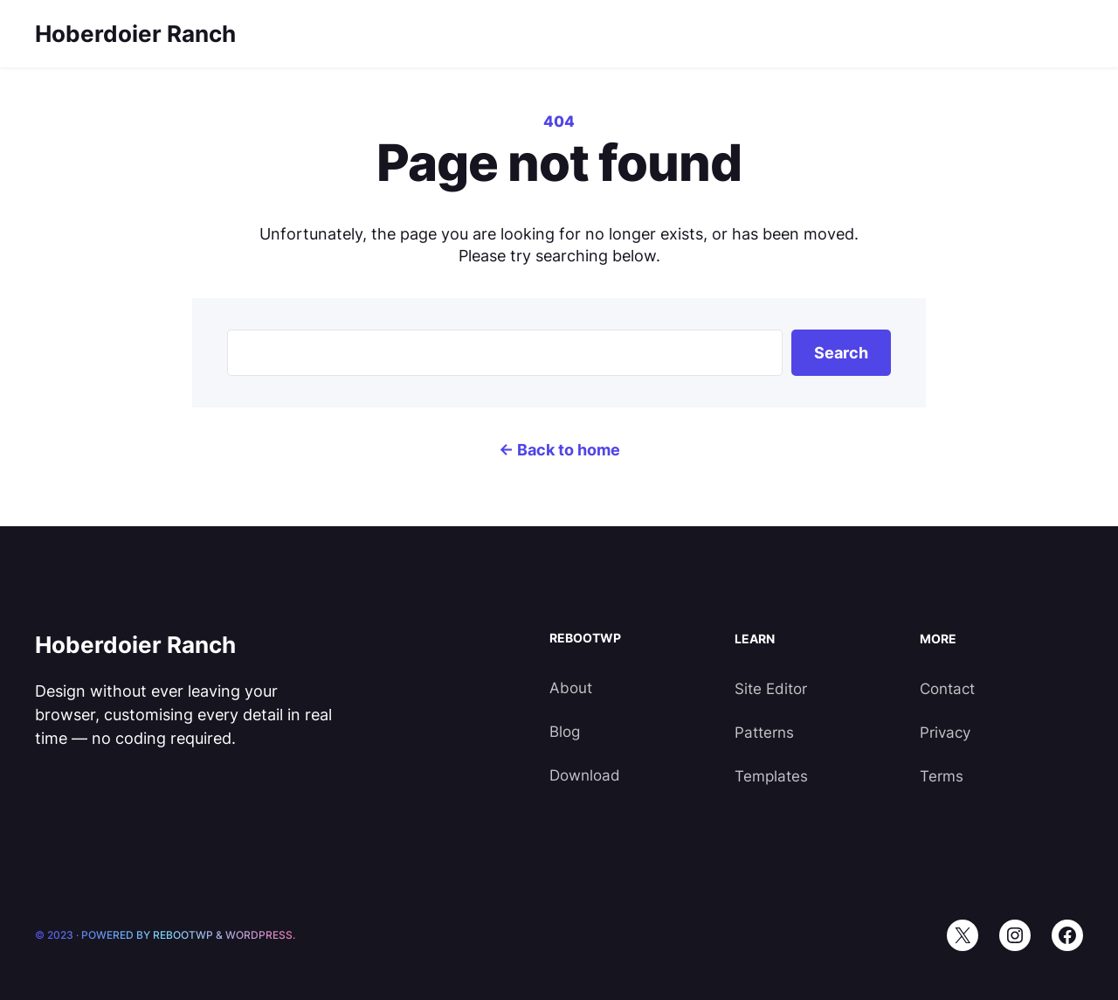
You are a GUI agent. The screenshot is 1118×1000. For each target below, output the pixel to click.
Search (841, 353)
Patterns (764, 732)
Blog (564, 731)
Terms (941, 776)
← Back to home (559, 450)
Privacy (945, 732)
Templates (771, 776)
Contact (947, 689)
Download (584, 775)
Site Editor (771, 689)
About (570, 688)
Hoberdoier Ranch (135, 33)
